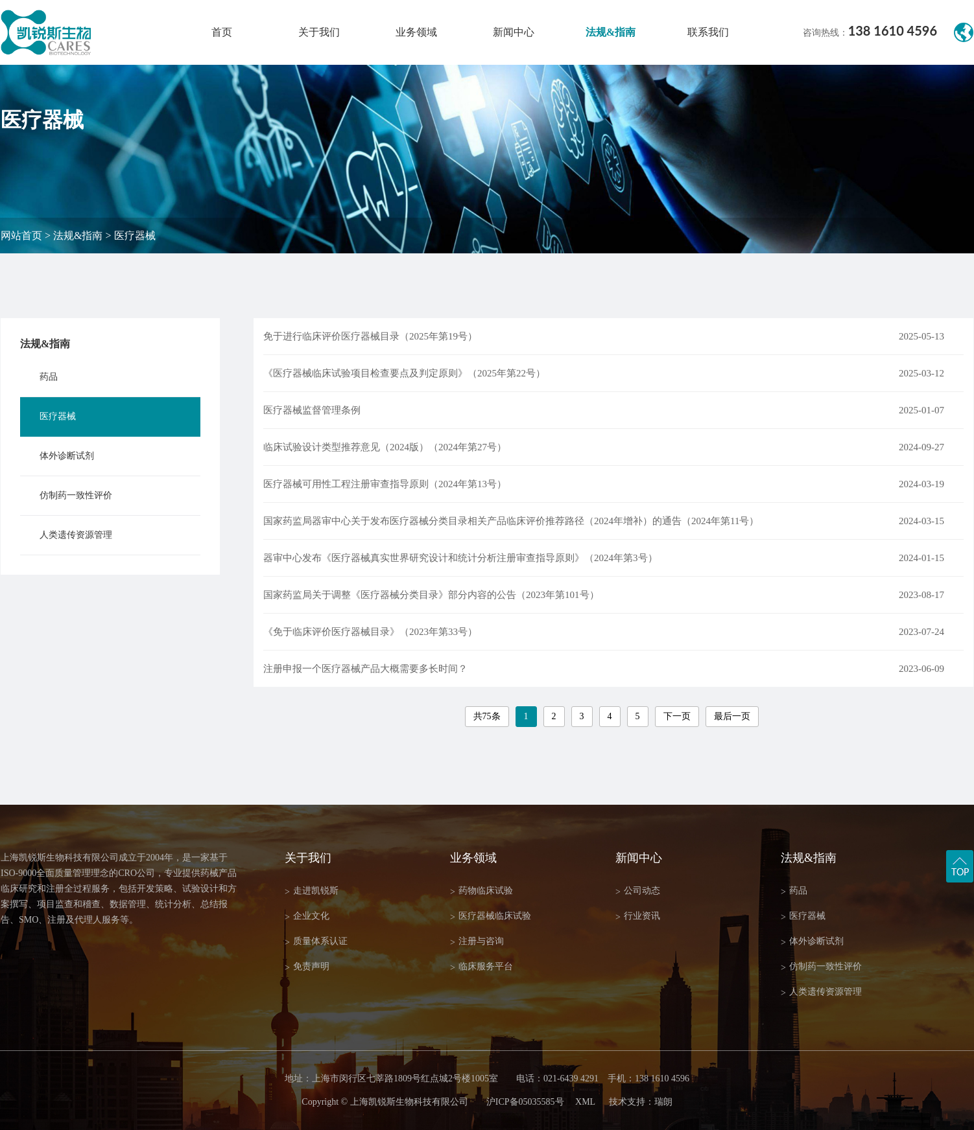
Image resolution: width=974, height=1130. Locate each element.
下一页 (677, 716)
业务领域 (416, 32)
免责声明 (307, 967)
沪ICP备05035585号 (525, 1102)
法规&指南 (610, 32)
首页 (221, 32)
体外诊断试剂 (67, 456)
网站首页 (21, 235)
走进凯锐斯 (312, 891)
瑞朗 (663, 1102)
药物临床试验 (481, 891)
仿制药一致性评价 (76, 495)
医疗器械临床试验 (490, 916)
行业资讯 (637, 916)
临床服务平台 (481, 967)
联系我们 (708, 32)
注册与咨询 (477, 942)
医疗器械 (135, 235)
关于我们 (319, 32)
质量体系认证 (316, 942)
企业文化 (307, 916)
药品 (49, 377)
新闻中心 (513, 32)
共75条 (487, 716)
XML (585, 1102)
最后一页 (732, 716)
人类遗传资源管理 (76, 535)
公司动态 (637, 891)
